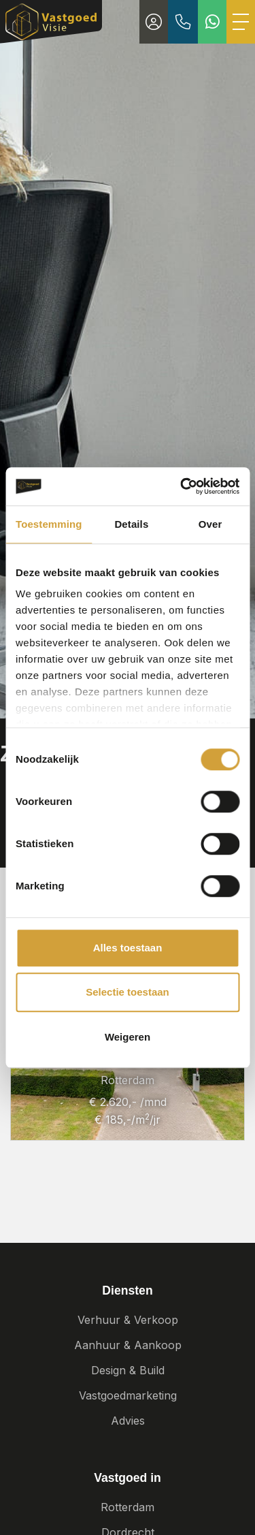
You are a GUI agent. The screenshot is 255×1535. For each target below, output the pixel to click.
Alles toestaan (128, 947)
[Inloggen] (153, 22)
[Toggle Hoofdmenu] (240, 22)
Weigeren (127, 1037)
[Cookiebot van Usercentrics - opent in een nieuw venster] (181, 486)
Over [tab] (210, 524)
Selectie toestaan (127, 992)
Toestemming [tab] (49, 524)
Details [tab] (131, 524)
